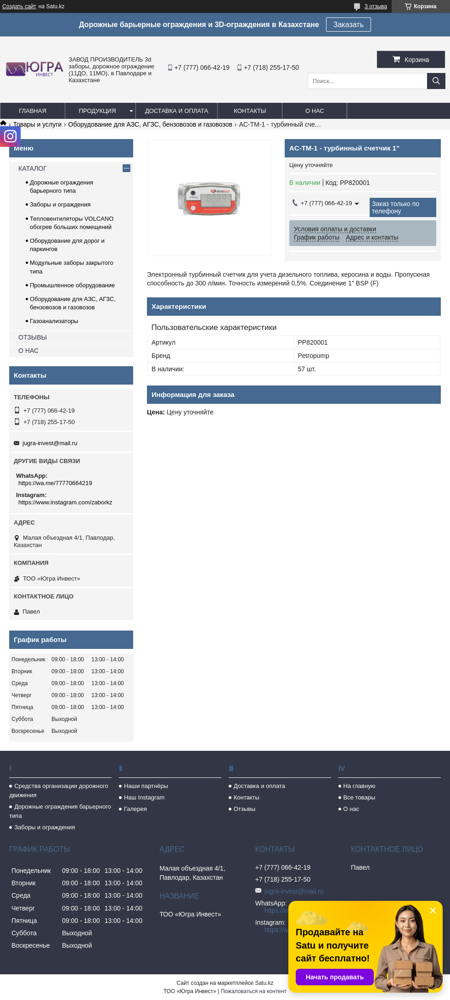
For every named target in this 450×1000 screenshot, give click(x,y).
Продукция (97, 110)
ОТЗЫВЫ (32, 337)
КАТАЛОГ (32, 168)
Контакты (250, 110)
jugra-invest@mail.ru (49, 443)
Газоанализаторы (54, 321)
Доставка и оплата (176, 110)
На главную (359, 785)
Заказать (348, 24)
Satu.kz (264, 983)
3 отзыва (376, 6)
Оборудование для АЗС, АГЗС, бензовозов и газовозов (150, 124)
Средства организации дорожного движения (58, 790)
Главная (32, 110)
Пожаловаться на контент (254, 991)
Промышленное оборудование (72, 285)
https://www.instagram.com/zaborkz (65, 502)
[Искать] (436, 81)
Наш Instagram (144, 797)
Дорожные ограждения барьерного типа (60, 811)
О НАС (28, 350)
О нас (314, 110)
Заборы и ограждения (60, 204)
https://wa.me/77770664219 (55, 483)
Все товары (359, 797)
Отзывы (245, 808)
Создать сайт (19, 6)
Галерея (135, 808)
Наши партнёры (146, 785)
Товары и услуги (37, 124)
